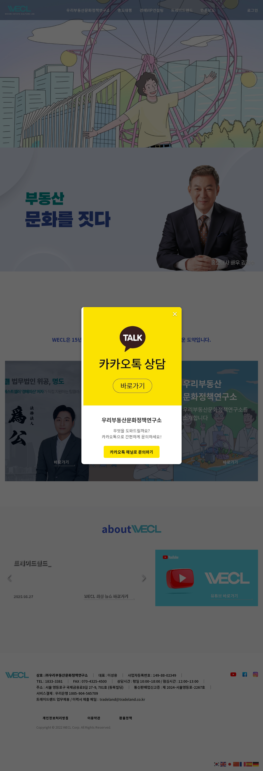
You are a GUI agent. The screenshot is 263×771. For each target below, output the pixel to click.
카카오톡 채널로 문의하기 (131, 452)
